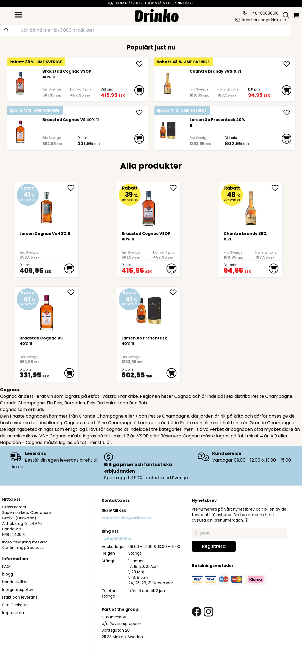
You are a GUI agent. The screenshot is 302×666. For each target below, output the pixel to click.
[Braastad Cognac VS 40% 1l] (20, 131)
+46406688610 (116, 539)
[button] (246, 520)
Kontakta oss (116, 500)
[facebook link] (196, 611)
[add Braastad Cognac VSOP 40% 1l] (139, 64)
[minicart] (296, 15)
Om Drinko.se (15, 605)
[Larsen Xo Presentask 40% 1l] (168, 131)
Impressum (13, 612)
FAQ (6, 566)
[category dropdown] (18, 15)
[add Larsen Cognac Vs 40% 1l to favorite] (72, 187)
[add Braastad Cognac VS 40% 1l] (139, 112)
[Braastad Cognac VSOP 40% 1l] (20, 83)
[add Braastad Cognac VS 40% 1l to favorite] (72, 292)
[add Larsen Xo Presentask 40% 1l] (286, 112)
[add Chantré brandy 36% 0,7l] (286, 64)
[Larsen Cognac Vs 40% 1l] (47, 206)
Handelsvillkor (15, 582)
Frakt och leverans (19, 597)
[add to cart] (139, 90)
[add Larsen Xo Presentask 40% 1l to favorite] (175, 292)
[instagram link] (208, 611)
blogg (7, 574)
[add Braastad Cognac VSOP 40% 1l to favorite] (175, 187)
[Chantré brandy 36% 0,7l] (168, 83)
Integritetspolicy (17, 589)
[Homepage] (157, 15)
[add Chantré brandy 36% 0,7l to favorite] (276, 187)
